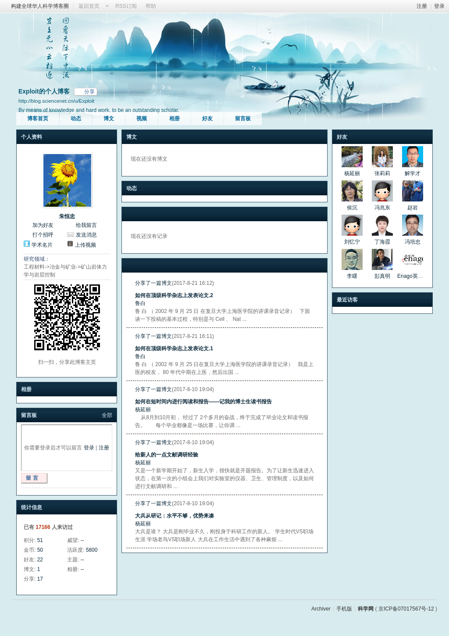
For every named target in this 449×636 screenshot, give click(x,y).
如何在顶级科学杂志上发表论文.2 (174, 295)
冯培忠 (412, 242)
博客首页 (37, 118)
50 (40, 550)
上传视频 (85, 245)
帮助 (151, 6)
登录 (439, 6)
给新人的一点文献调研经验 (166, 455)
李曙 (352, 276)
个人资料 (31, 137)
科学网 (366, 609)
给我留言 (86, 225)
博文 (108, 118)
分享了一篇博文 (153, 283)
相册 (174, 118)
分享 (89, 92)
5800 (92, 550)
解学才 (412, 173)
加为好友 (42, 225)
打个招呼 (42, 235)
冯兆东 (382, 208)
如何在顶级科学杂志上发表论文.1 (174, 348)
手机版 (344, 609)
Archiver (321, 609)
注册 (422, 6)
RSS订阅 (126, 6)
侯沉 (352, 208)
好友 (207, 118)
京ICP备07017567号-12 (406, 609)
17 (40, 579)
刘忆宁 (352, 242)
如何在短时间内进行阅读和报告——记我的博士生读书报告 (203, 402)
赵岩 (412, 208)
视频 (141, 118)
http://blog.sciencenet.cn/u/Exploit (56, 101)
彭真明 (382, 276)
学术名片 (42, 245)
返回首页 (89, 6)
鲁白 (140, 303)
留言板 (243, 118)
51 (40, 540)
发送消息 (86, 235)
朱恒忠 (67, 216)
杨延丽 (143, 409)
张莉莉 (382, 173)
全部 (107, 415)
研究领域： (37, 259)
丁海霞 (382, 242)
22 (40, 560)
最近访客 (347, 300)
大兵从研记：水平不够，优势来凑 (174, 516)
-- (82, 540)
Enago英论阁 (412, 276)
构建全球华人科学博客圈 (40, 6)
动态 (76, 118)
